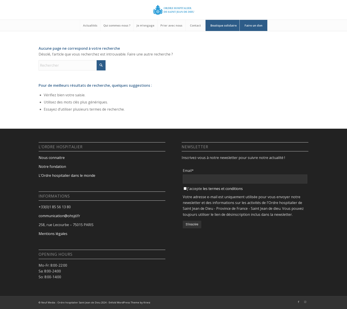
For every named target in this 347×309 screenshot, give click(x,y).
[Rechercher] (72, 65)
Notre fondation (53, 166)
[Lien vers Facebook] (298, 302)
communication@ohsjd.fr (59, 215)
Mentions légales (53, 233)
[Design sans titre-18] (173, 10)
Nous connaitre (52, 157)
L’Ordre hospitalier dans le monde (67, 175)
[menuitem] (90, 25)
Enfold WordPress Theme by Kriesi (129, 302)
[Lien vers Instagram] (305, 302)
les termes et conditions (223, 188)
